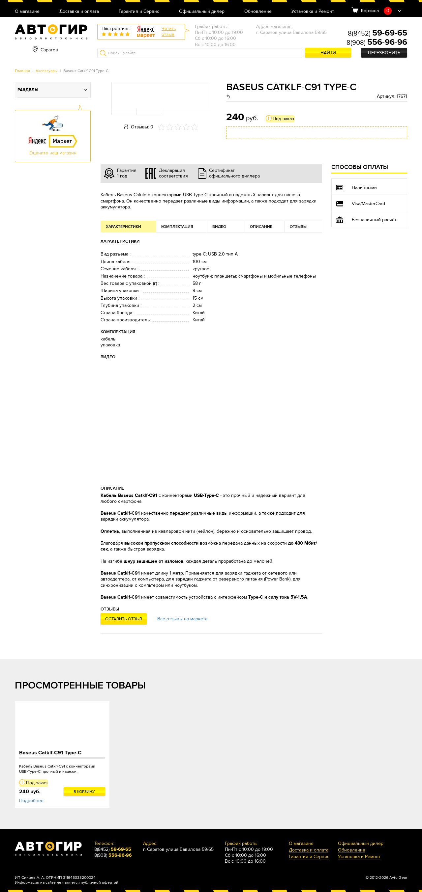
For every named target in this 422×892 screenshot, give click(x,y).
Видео (219, 226)
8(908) (377, 43)
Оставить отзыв (123, 619)
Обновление (258, 11)
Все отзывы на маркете (182, 619)
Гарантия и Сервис (139, 11)
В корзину (84, 791)
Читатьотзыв (169, 31)
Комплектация (177, 226)
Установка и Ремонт (312, 11)
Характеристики (123, 226)
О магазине (27, 11)
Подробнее (31, 800)
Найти (328, 53)
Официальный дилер (202, 11)
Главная (22, 70)
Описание (261, 226)
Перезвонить (384, 53)
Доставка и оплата (79, 11)
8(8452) (377, 34)
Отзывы (298, 226)
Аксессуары (47, 70)
